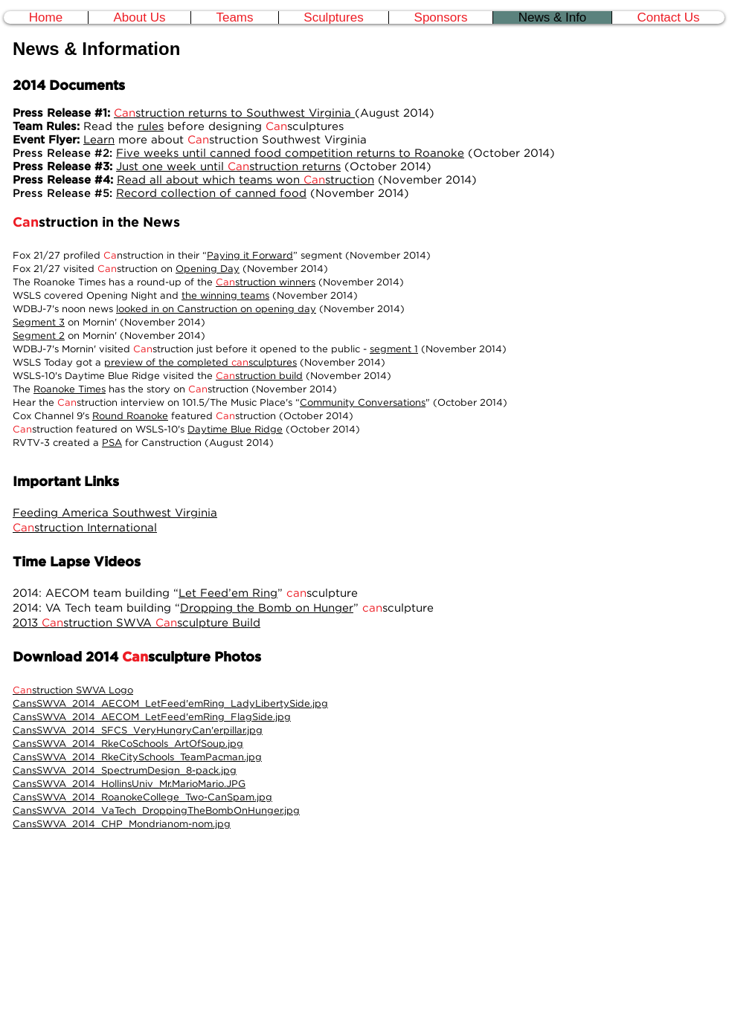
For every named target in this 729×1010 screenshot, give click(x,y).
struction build (259, 375)
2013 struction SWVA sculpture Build (136, 622)
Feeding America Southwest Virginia (115, 512)
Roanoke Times (69, 388)
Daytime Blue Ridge (235, 429)
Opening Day (208, 268)
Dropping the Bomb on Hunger (266, 607)
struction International (85, 527)
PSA (112, 442)
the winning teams (225, 295)
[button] (234, 17)
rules (151, 126)
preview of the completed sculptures (200, 362)
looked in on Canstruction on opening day (216, 308)
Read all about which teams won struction (245, 179)
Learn (99, 139)
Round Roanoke (130, 415)
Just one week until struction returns (228, 166)
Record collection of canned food (211, 193)
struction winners (265, 281)
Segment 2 (39, 335)
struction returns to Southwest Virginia (234, 112)
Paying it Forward (250, 255)
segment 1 (394, 348)
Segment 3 (39, 322)
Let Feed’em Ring (228, 592)
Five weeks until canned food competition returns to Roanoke (290, 152)
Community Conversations (362, 402)
